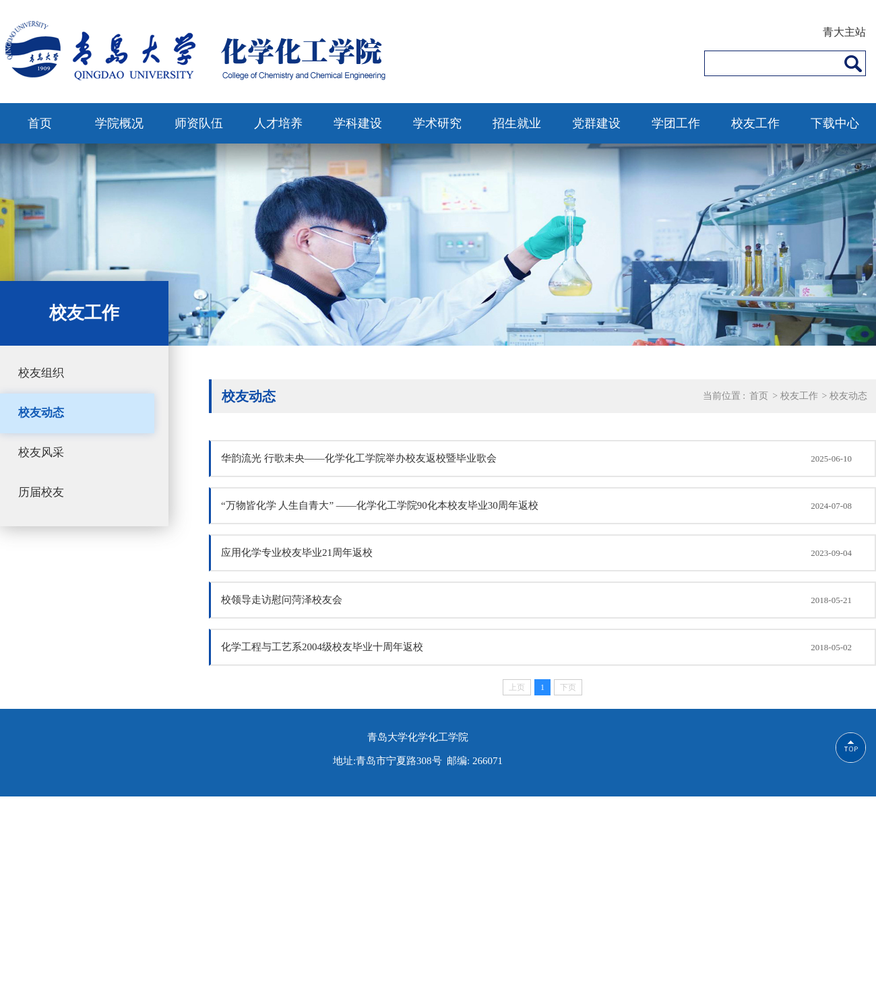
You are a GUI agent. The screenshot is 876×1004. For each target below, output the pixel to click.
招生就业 (517, 123)
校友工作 (755, 123)
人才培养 (278, 123)
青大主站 (844, 32)
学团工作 (676, 123)
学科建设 (358, 123)
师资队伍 (199, 123)
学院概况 (119, 123)
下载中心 (835, 123)
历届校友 (41, 492)
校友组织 (41, 373)
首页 (40, 123)
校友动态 (41, 412)
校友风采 (41, 452)
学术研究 (437, 123)
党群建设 (596, 123)
